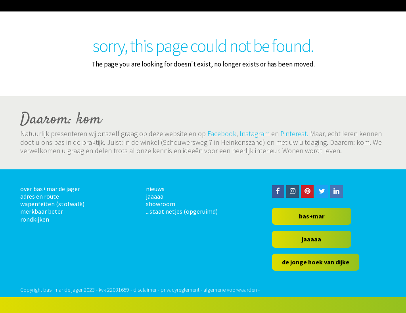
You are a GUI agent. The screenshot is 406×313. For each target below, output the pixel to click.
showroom (160, 204)
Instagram (254, 133)
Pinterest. (294, 133)
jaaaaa (154, 196)
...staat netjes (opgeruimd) (182, 211)
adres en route (39, 196)
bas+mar (311, 216)
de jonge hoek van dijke (315, 262)
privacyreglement (180, 289)
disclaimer (145, 289)
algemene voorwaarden (230, 289)
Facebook (221, 133)
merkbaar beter (41, 211)
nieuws (155, 189)
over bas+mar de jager (50, 189)
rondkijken (34, 219)
